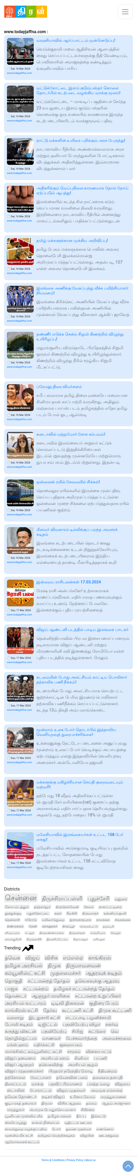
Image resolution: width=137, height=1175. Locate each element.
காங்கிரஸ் (99, 958)
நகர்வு (111, 1024)
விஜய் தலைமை (20, 1058)
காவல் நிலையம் (45, 1122)
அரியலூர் (99, 939)
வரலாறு (15, 1017)
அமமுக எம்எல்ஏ (106, 1090)
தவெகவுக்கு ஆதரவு (97, 981)
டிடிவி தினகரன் (67, 1003)
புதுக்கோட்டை (37, 913)
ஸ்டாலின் (16, 1090)
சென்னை (21, 897)
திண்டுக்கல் (15, 926)
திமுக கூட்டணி (115, 1010)
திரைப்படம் (15, 1084)
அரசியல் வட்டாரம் (25, 1003)
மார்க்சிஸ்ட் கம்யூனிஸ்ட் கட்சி (33, 1051)
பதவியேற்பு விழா (81, 1024)
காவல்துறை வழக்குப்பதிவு (26, 1129)
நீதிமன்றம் (107, 1071)
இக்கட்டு (98, 1116)
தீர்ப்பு (81, 1116)
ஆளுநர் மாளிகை (51, 996)
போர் (56, 1129)
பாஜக (11, 988)
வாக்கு (37, 1084)
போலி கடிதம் (19, 1024)
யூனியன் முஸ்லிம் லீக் (24, 1116)
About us (90, 1160)
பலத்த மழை (98, 1084)
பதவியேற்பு (54, 1031)
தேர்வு (50, 1010)
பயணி (100, 1058)
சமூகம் (74, 1051)
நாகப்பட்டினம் (110, 907)
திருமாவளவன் (83, 966)
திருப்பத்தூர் (80, 939)
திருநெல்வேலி (67, 907)
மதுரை (121, 899)
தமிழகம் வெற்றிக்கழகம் (56, 1136)
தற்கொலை (15, 1077)
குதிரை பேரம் (104, 1003)
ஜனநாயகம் (71, 1044)
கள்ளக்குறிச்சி (13, 939)
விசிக (51, 958)
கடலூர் (29, 933)
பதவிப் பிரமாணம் (65, 1084)
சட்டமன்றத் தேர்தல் (49, 981)
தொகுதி (13, 981)
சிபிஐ (77, 1031)
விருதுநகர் (49, 926)
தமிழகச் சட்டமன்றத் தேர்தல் (84, 988)
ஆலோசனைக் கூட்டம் (22, 1142)
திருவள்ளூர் (77, 933)
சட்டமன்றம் (35, 988)
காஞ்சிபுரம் (97, 933)
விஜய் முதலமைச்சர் (24, 1071)
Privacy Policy (75, 1160)
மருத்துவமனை (113, 1097)
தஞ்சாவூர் (42, 907)
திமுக (54, 966)
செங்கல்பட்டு (89, 926)
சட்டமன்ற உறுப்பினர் (98, 996)
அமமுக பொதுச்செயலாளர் (52, 1110)
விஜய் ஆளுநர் (19, 1064)
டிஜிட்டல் (48, 1024)
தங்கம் (91, 1103)
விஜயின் (87, 1136)
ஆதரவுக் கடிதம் (104, 973)
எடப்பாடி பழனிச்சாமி (88, 1017)
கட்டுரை (97, 1031)
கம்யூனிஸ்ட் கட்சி (25, 973)
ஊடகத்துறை (109, 1136)
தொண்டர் (15, 996)
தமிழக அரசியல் (24, 966)
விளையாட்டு (98, 1051)
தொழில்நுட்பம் (21, 1038)
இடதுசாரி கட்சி (44, 1017)
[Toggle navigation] (125, 11)
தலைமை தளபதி (108, 1077)
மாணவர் (51, 1038)
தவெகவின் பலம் (71, 1077)
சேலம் (89, 907)
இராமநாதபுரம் (80, 920)
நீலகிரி (72, 913)
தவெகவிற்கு (51, 1064)
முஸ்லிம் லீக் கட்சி (19, 1136)
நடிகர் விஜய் (53, 1097)
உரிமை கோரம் (82, 1097)
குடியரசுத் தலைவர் (20, 1103)
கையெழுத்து (15, 1122)
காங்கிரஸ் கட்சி (21, 1010)
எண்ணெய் (105, 1129)
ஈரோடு (31, 920)
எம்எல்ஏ (73, 958)
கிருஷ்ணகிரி (33, 939)
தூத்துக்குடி (13, 913)
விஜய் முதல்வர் (71, 1090)
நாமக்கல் (103, 920)
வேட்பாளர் (40, 1077)
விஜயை (122, 1084)
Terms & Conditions (52, 1160)
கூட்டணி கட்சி (77, 1010)
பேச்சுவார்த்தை (81, 1038)
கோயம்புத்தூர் (17, 907)
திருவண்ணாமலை (51, 933)
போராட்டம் (41, 1090)
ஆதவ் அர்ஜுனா (116, 1103)
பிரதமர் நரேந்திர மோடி (70, 1071)
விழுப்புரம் (12, 933)
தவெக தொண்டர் (21, 1096)
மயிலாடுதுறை (53, 920)
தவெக (12, 958)
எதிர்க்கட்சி (44, 1044)
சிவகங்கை (122, 920)
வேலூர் (116, 933)
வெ (115, 1031)
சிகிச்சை (87, 1110)
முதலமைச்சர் (65, 973)
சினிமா (81, 1058)
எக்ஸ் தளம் (17, 1044)
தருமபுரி (108, 926)
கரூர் (58, 913)
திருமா (46, 1103)
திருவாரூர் (90, 913)
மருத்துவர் (15, 1110)
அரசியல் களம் (55, 1058)
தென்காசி (12, 920)
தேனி (33, 926)
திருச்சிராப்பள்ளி (62, 898)
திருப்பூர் (68, 926)
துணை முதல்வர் (78, 1129)
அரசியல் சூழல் (83, 1064)
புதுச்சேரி (98, 899)
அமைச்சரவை (116, 1038)
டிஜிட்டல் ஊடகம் (78, 1123)
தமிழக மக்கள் (59, 1116)
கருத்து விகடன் (20, 1031)
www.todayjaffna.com (19, 72)
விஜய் (32, 958)
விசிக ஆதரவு (69, 1103)
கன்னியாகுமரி (115, 913)
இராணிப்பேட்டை (57, 939)
